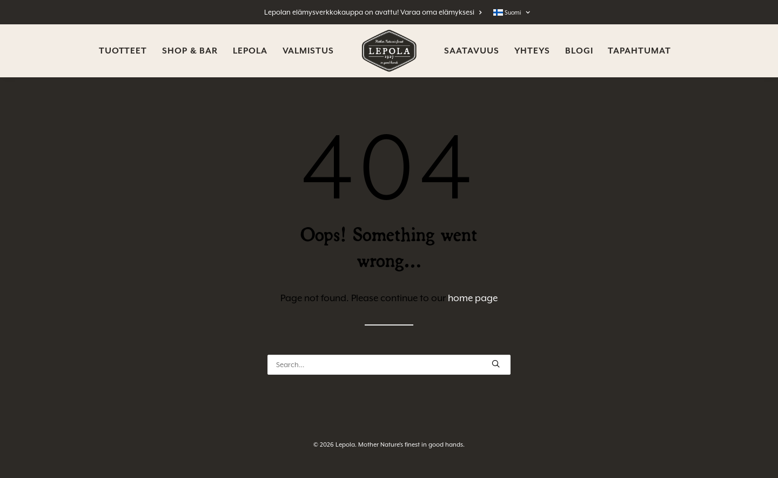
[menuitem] (375, 12)
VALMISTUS (308, 51)
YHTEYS (532, 51)
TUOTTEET (123, 51)
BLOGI (579, 51)
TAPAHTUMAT (639, 51)
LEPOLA (250, 51)
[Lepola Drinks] (389, 50)
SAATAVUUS (471, 51)
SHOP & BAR (190, 51)
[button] (496, 363)
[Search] (389, 365)
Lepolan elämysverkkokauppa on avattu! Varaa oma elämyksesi (373, 12)
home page (473, 298)
